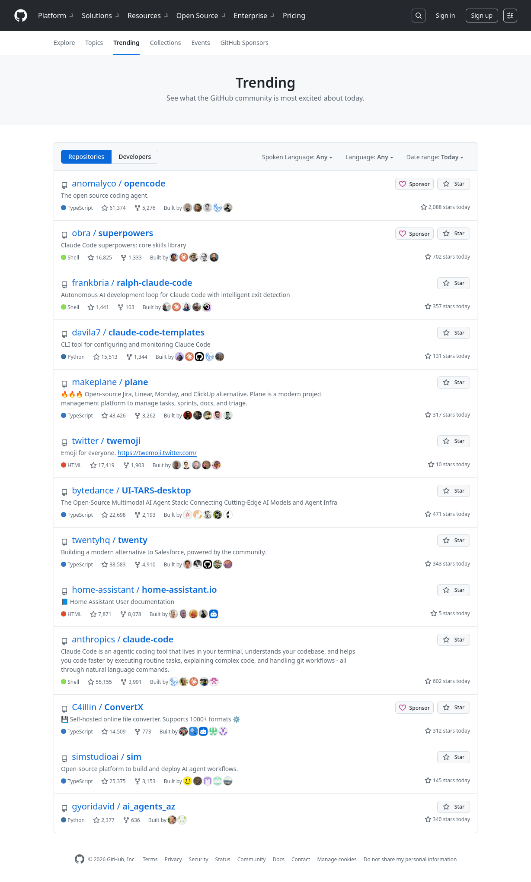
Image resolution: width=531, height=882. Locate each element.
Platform (56, 15)
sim (101, 756)
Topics (94, 42)
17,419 (102, 465)
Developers (134, 156)
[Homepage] (21, 16)
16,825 (99, 257)
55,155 (99, 682)
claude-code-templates (133, 332)
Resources (149, 15)
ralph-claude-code (126, 282)
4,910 (145, 564)
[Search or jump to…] (418, 15)
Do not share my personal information (410, 859)
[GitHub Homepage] (79, 859)
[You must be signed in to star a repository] (453, 184)
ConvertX (102, 707)
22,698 (113, 514)
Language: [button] (367, 157)
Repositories (86, 156)
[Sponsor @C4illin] (414, 708)
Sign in (445, 15)
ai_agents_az (118, 806)
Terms (150, 859)
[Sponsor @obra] (414, 234)
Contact (300, 859)
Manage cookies (336, 859)
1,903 (133, 465)
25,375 (113, 781)
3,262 (145, 415)
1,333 (131, 257)
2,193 (145, 514)
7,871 (101, 614)
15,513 (105, 356)
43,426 (113, 415)
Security (198, 859)
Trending (126, 42)
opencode (113, 183)
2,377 (104, 820)
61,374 (113, 208)
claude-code (117, 639)
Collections (165, 42)
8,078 (130, 614)
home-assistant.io (139, 589)
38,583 (113, 564)
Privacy (173, 859)
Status (222, 859)
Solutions (101, 15)
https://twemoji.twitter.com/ (157, 453)
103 (125, 307)
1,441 (98, 307)
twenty (104, 540)
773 (142, 731)
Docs (278, 859)
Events (200, 42)
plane (104, 382)
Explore (64, 42)
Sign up (482, 15)
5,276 (145, 208)
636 (131, 820)
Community (251, 859)
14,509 (113, 731)
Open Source (201, 15)
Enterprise (255, 15)
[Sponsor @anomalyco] (414, 184)
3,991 (131, 682)
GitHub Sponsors (245, 42)
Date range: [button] (433, 157)
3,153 (145, 781)
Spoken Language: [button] (295, 157)
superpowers (107, 233)
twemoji (101, 440)
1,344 (136, 356)
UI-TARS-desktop (126, 490)
